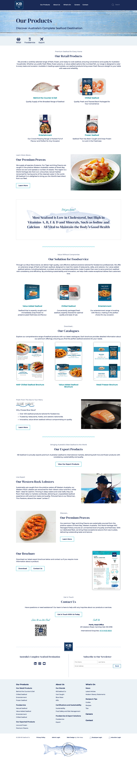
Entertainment (45, 135)
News (88, 688)
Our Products (45, 5)
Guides (88, 702)
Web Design (71, 737)
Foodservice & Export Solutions (68, 716)
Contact (85, 5)
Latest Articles (90, 691)
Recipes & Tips (91, 699)
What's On (67, 5)
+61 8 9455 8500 (105, 631)
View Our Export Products (68, 464)
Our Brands (60, 688)
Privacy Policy (40, 737)
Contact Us (37, 569)
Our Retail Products (24, 688)
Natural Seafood (21, 708)
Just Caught (60, 694)
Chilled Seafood (92, 98)
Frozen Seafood (92, 135)
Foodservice (21, 705)
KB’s (57, 700)
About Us (56, 5)
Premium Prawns (22, 728)
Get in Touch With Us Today (68, 614)
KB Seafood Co (61, 691)
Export (58, 722)
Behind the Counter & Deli (45, 98)
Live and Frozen (21, 725)
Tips (87, 708)
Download (22, 569)
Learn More (23, 186)
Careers (77, 5)
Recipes (88, 705)
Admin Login (56, 737)
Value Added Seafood (23, 711)
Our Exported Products (25, 722)
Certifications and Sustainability (68, 705)
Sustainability (60, 708)
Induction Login (115, 737)
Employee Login (96, 737)
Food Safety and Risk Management (68, 711)
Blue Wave (59, 697)
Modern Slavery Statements (95, 694)
